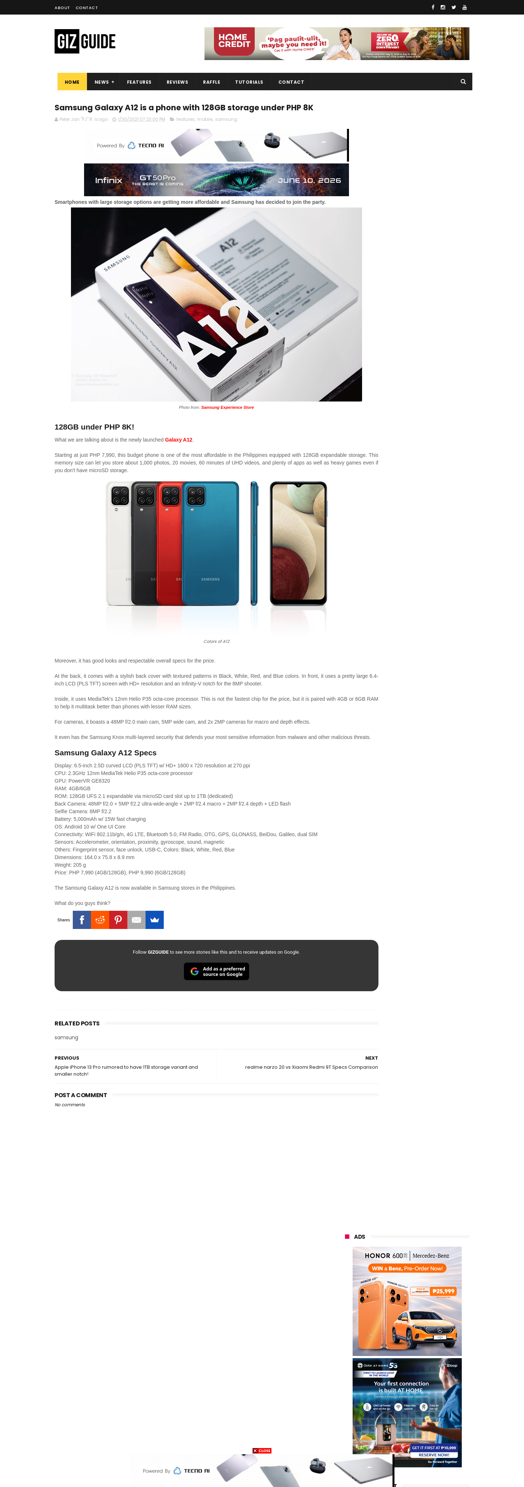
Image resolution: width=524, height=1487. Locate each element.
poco (346, 1360)
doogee (403, 1387)
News (99, 82)
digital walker (355, 1387)
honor (391, 1306)
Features (136, 82)
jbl (385, 1400)
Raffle (209, 82)
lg (424, 1319)
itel (421, 1373)
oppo (346, 1292)
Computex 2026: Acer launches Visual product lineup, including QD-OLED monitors (425, 888)
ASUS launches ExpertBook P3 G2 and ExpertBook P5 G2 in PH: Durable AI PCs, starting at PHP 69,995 (424, 782)
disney (348, 1427)
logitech (350, 1400)
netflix (348, 1373)
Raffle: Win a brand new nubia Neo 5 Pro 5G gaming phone (423, 850)
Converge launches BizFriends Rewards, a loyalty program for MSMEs (425, 921)
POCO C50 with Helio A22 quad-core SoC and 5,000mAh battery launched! (426, 745)
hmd (385, 1427)
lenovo (348, 1333)
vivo (428, 1292)
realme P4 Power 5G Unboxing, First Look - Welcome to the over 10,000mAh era (423, 712)
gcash (418, 1346)
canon (387, 1373)
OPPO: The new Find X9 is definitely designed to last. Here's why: (398, 377)
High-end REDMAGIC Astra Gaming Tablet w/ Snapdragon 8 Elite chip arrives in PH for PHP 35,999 (425, 678)
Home (69, 82)
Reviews (175, 82)
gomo (431, 1414)
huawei (349, 1279)
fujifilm (385, 1360)
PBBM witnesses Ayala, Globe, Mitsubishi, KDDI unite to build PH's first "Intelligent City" (422, 607)
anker (394, 1414)
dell (417, 1400)
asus (427, 1306)
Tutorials (247, 82)
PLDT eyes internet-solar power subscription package (425, 636)
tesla (346, 1440)
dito (380, 1346)
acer (345, 1346)
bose (419, 1440)
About (62, 8)
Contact (87, 8)
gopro (421, 1427)
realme (349, 1306)
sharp (425, 1360)
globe (347, 1319)
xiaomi (388, 1292)
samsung (226, 134)
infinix (387, 1319)
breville (384, 1440)
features (185, 134)
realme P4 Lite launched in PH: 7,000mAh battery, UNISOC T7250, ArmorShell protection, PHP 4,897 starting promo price (424, 820)
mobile (205, 134)
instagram (352, 1414)
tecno (389, 1333)
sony (429, 1333)
